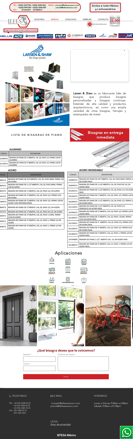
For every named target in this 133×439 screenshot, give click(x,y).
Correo (26, 364)
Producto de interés (66, 354)
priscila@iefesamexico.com (66, 7)
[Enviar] (66, 376)
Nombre (26, 354)
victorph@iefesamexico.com (67, 5)
